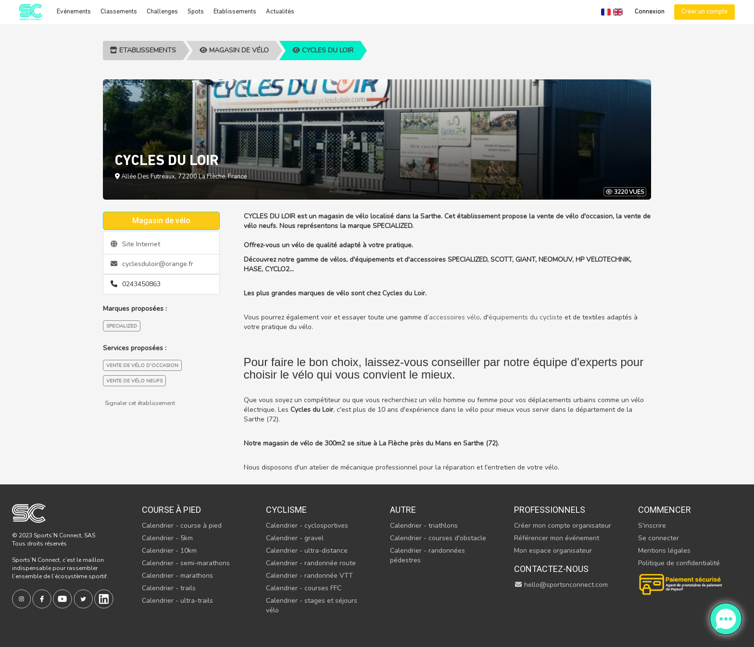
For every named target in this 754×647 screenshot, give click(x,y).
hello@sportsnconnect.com (561, 584)
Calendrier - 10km (169, 550)
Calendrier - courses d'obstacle (438, 538)
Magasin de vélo (234, 50)
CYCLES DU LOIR (322, 50)
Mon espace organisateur (553, 550)
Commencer (664, 510)
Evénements (74, 11)
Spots (196, 11)
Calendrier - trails (169, 588)
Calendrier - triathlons (424, 525)
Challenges (162, 11)
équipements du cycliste (526, 317)
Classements (119, 11)
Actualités (280, 11)
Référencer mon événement (556, 538)
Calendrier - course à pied (182, 525)
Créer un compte (704, 11)
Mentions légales (664, 550)
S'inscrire (652, 525)
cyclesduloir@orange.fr (152, 263)
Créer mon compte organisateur (562, 525)
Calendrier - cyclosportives (307, 525)
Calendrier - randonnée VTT (309, 575)
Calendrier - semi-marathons (186, 563)
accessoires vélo (454, 317)
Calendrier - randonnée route (311, 563)
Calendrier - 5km (167, 538)
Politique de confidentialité (679, 563)
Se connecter (658, 538)
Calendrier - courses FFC (303, 588)
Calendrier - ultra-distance (307, 550)
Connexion (650, 11)
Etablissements (235, 11)
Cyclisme (286, 510)
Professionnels (549, 510)
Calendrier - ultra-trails (177, 600)
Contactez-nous (551, 569)
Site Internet (135, 244)
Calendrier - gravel (295, 538)
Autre (403, 510)
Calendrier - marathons (177, 575)
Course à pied (171, 510)
